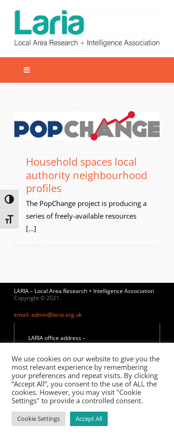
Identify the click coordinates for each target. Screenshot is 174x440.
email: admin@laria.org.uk (48, 315)
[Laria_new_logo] (87, 12)
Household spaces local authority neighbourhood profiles (86, 174)
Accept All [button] (89, 418)
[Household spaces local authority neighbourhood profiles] (87, 125)
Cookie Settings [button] (38, 418)
